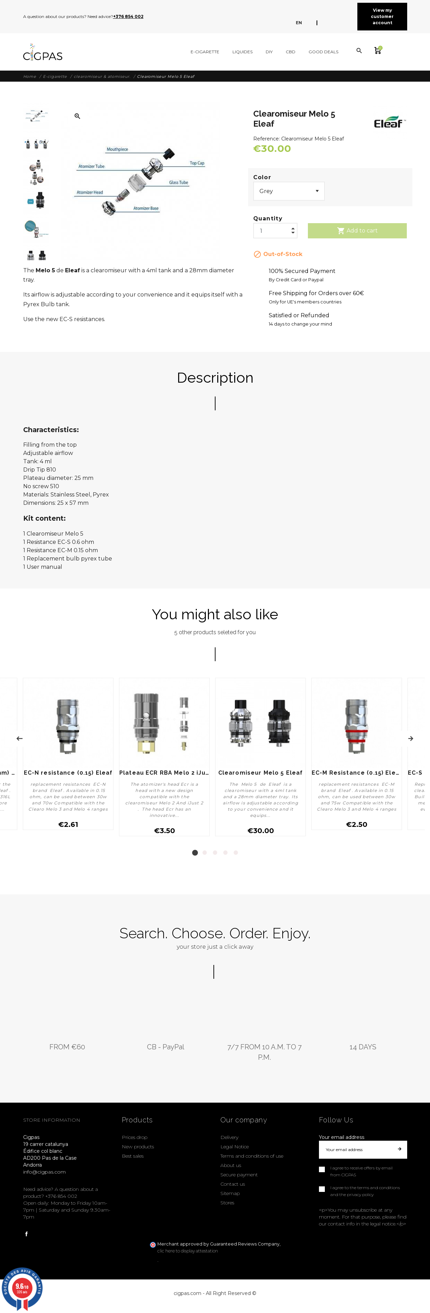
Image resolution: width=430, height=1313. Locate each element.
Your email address (341, 1137)
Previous (19, 739)
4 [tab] (225, 852)
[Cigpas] (42, 52)
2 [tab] (204, 852)
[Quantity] (275, 229)
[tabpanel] (164, 757)
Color (262, 177)
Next (410, 739)
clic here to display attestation (187, 1250)
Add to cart (357, 231)
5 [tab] (235, 852)
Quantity (268, 218)
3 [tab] (215, 852)
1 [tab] (194, 852)
